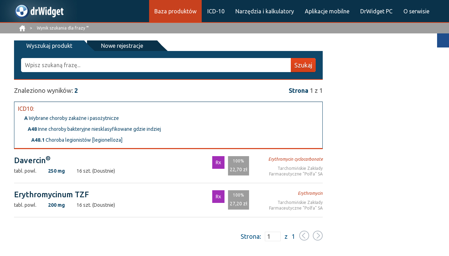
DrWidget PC (376, 11)
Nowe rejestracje (122, 46)
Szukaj (303, 65)
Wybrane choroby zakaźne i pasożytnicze (71, 118)
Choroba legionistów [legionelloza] (76, 140)
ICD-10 (215, 11)
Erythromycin (310, 193)
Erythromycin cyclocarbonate (295, 159)
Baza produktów (175, 11)
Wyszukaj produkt (49, 46)
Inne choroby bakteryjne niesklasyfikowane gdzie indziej (94, 129)
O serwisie (416, 11)
